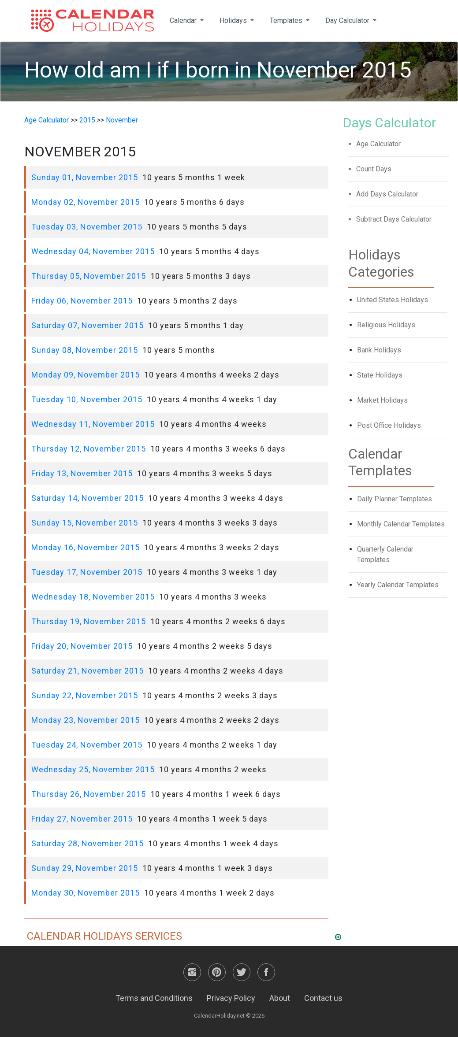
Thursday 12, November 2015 (88, 448)
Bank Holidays (379, 350)
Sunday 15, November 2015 (84, 522)
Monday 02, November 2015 (85, 202)
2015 (87, 120)
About (279, 998)
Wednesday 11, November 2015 (93, 424)
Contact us (323, 998)
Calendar (184, 20)
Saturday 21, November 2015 (87, 670)
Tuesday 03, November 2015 (86, 226)
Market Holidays (382, 400)
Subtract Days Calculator (394, 219)
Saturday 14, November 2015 (87, 498)
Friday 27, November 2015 (82, 818)
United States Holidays (392, 300)
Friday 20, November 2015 (82, 646)
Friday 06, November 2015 (82, 300)
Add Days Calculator (387, 194)
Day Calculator (348, 20)
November (122, 120)
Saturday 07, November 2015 (87, 325)
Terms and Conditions (154, 998)
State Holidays (379, 375)
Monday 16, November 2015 (85, 547)
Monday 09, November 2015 (85, 374)
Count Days (373, 169)
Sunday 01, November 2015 (84, 177)
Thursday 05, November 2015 (88, 276)
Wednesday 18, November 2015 (93, 596)
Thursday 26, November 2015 (88, 794)
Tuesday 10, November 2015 (86, 399)
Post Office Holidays (389, 425)
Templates (287, 20)
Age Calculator (46, 120)
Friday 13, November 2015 (82, 473)
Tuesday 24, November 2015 (86, 744)
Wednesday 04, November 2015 (93, 251)
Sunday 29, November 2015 (84, 868)
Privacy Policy (231, 998)
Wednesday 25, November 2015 (93, 769)
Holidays (234, 20)
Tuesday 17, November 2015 (86, 572)
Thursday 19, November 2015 (88, 621)
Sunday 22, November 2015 (84, 695)
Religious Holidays (386, 325)
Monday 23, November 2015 (85, 720)
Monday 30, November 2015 (85, 892)
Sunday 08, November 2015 (84, 350)
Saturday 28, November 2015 (87, 843)
